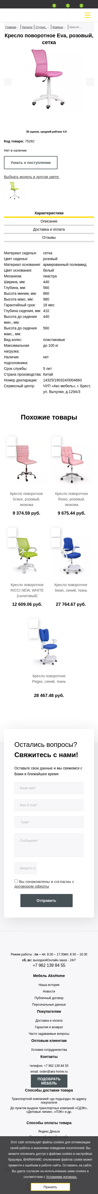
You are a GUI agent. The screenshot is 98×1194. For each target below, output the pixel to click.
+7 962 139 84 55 (49, 965)
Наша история (49, 985)
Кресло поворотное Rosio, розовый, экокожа (71, 499)
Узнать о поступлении (31, 163)
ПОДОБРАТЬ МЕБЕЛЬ (49, 1081)
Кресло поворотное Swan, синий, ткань (70, 587)
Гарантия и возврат (49, 1027)
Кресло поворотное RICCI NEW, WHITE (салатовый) (27, 590)
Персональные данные (49, 1004)
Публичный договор (48, 998)
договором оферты (31, 886)
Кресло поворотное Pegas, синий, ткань (49, 679)
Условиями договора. (61, 1177)
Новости (49, 991)
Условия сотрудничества (49, 1050)
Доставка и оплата (49, 1020)
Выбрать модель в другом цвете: (32, 177)
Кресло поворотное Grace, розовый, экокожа (26, 499)
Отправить (46, 900)
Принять (50, 1187)
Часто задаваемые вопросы (49, 1034)
